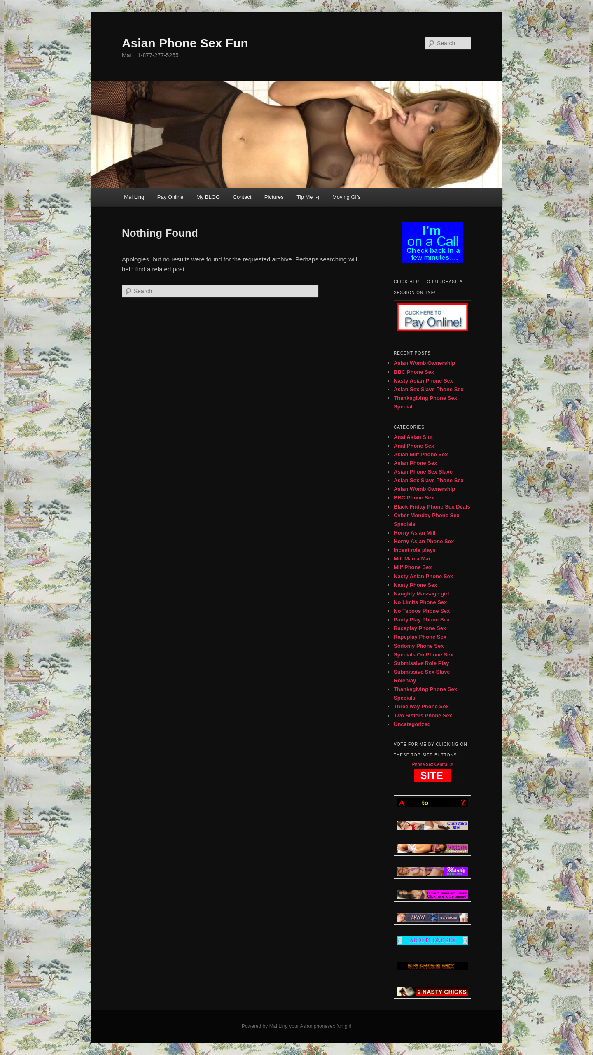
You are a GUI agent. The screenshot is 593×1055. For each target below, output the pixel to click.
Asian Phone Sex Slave (423, 472)
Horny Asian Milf (415, 533)
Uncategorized (412, 724)
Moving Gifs (346, 197)
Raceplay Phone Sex (420, 628)
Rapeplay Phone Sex (420, 637)
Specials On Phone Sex (423, 654)
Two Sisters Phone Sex (423, 715)
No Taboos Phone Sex (422, 611)
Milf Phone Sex (413, 567)
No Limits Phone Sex (420, 602)
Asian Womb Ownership (424, 363)
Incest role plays (415, 550)
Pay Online (170, 197)
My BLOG (208, 197)
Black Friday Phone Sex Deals (432, 507)
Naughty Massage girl (421, 594)
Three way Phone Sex (421, 706)
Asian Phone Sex (415, 463)
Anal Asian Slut (413, 437)
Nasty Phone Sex (415, 585)
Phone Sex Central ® (432, 764)
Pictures (274, 197)
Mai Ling (134, 197)
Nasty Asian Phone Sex (423, 381)
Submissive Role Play (421, 663)
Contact (242, 197)
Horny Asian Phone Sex (424, 541)
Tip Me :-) (307, 197)
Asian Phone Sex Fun (185, 43)
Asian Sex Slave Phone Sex (429, 389)
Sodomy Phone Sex (419, 646)
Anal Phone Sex (414, 446)
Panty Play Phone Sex (422, 619)
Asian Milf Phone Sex (421, 454)
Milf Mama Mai (412, 559)
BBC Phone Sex (414, 372)
